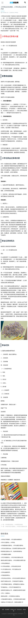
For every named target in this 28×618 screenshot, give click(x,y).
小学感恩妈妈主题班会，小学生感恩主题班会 (12, 545)
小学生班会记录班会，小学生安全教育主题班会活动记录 (13, 579)
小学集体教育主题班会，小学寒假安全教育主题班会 (13, 600)
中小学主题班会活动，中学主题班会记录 (11, 569)
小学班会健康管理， (6, 572)
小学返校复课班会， (6, 575)
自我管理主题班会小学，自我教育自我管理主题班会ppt (13, 591)
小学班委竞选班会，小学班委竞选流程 (14, 524)
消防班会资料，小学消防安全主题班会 (10, 596)
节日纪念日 (19, 609)
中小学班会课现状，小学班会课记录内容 (11, 566)
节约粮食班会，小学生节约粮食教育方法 (11, 587)
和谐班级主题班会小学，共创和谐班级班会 (11, 551)
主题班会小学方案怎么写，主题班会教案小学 (12, 602)
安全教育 (7, 609)
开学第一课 (13, 609)
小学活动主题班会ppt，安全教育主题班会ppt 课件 (13, 548)
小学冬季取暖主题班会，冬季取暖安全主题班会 (12, 584)
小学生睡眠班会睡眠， (6, 554)
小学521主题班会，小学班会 (8, 542)
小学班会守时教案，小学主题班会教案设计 (11, 539)
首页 (3, 609)
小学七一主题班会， (6, 593)
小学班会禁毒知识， (6, 563)
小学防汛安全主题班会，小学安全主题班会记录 (16, 526)
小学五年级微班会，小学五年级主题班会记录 (12, 557)
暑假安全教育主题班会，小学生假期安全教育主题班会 (13, 561)
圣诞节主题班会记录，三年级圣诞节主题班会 (12, 581)
